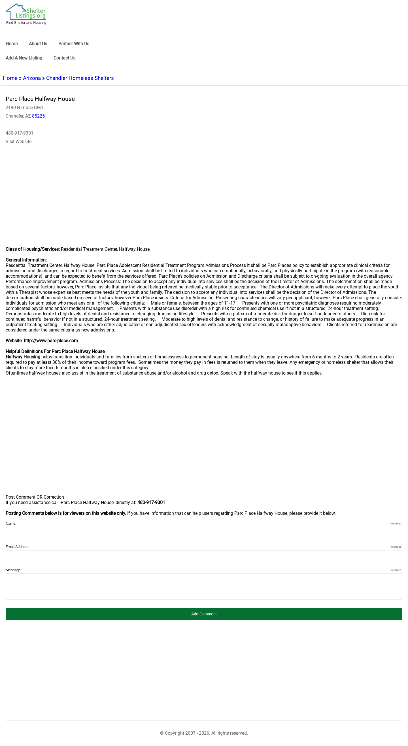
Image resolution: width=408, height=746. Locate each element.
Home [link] (12, 43)
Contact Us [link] (64, 58)
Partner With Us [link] (73, 43)
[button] (204, 614)
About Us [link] (38, 43)
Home (10, 78)
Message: (204, 570)
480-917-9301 (19, 133)
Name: (204, 523)
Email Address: (204, 547)
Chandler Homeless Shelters (80, 78)
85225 (38, 116)
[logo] (26, 14)
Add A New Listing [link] (24, 58)
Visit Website (18, 141)
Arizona (32, 78)
